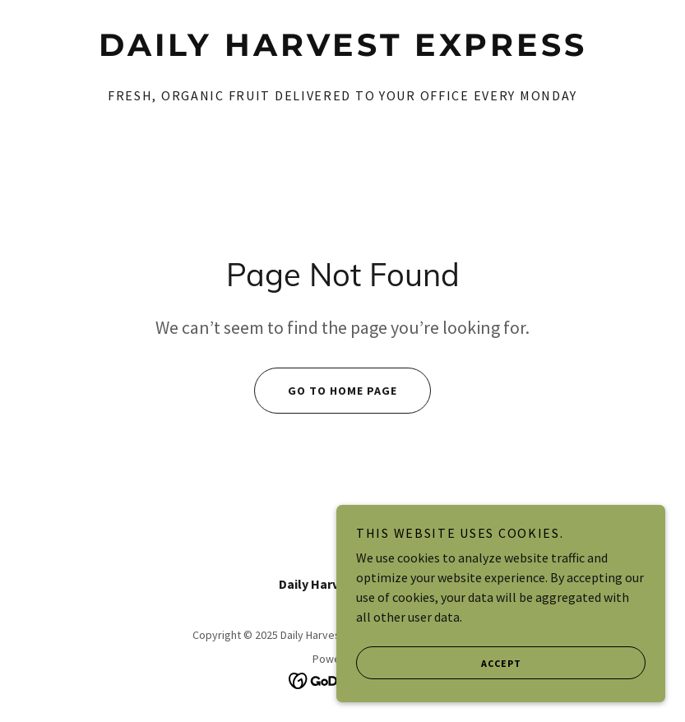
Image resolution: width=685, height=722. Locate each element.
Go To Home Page (325, 391)
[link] (342, 51)
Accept (438, 696)
